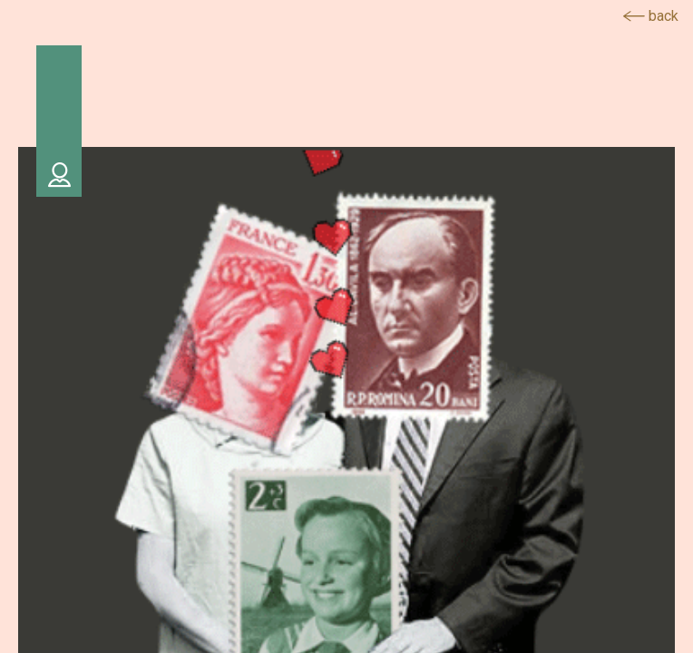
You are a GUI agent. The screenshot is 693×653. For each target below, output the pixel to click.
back (650, 15)
